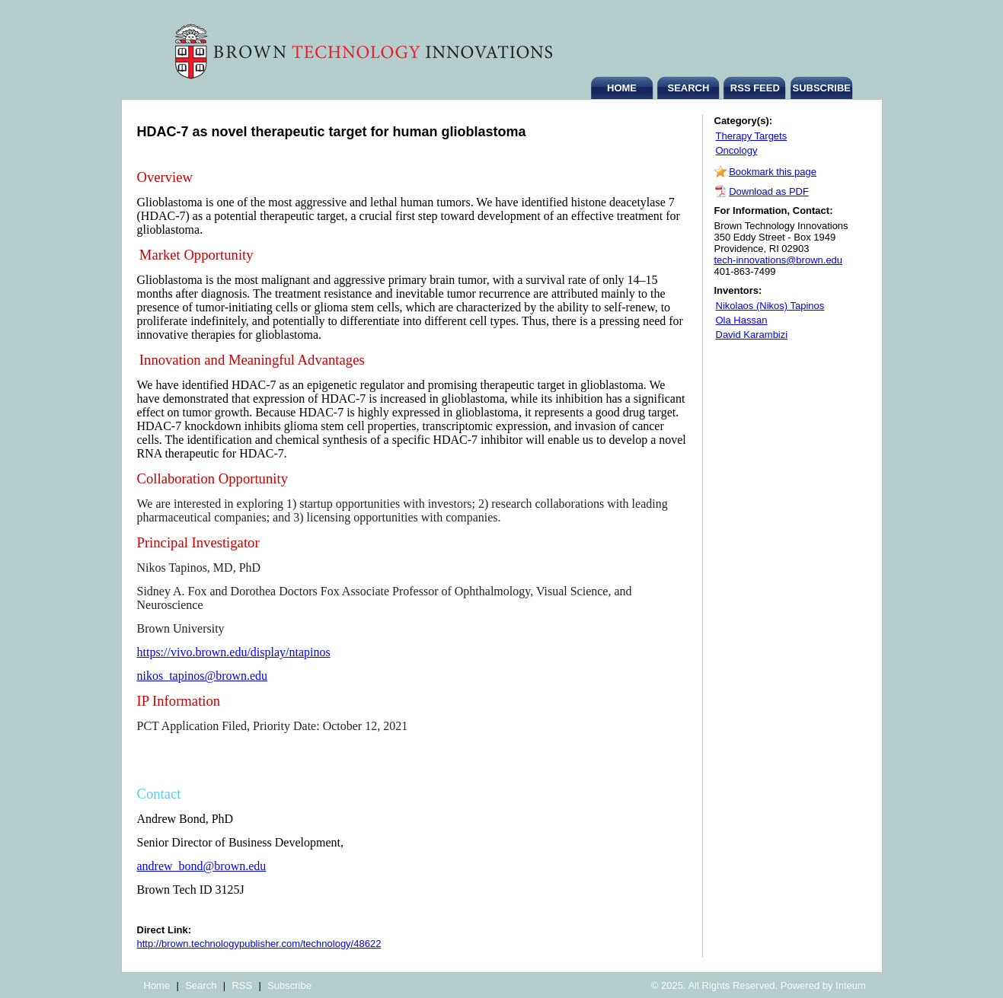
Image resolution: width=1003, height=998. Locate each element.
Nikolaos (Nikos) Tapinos (770, 305)
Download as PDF (769, 191)
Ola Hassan (742, 320)
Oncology (737, 150)
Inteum (850, 985)
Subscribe (289, 985)
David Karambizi (752, 334)
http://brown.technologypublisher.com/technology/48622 (259, 943)
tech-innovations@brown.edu (778, 260)
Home (157, 985)
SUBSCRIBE (821, 88)
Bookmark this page (772, 171)
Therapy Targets (751, 136)
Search (200, 985)
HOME (622, 88)
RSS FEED (755, 88)
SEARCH (688, 88)
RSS (242, 985)
